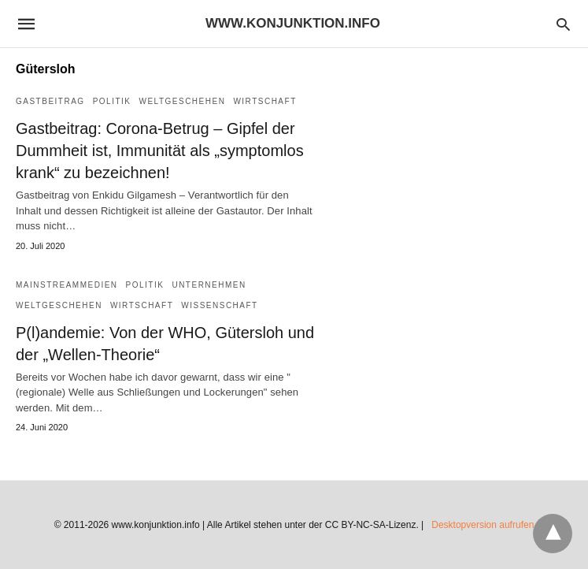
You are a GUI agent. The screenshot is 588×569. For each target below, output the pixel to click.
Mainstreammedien (67, 285)
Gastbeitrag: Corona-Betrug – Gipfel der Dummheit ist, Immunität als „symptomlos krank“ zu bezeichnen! (160, 150)
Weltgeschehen (182, 101)
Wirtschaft (264, 101)
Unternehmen (209, 285)
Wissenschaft (219, 305)
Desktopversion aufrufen (482, 524)
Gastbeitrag (50, 101)
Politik (112, 101)
